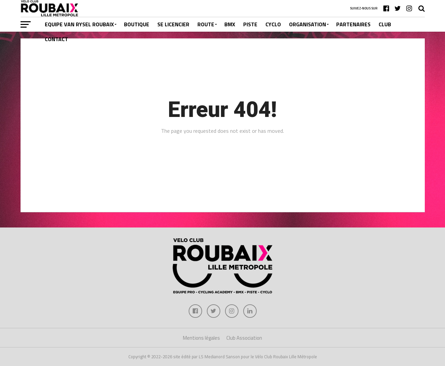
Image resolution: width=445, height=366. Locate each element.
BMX (229, 24)
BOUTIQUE (136, 24)
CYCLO (273, 24)
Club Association (244, 338)
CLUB (385, 24)
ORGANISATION (307, 24)
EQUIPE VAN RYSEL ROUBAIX (79, 24)
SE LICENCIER (173, 24)
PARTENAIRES (353, 24)
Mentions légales (201, 338)
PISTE (250, 24)
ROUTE (205, 24)
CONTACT (56, 39)
